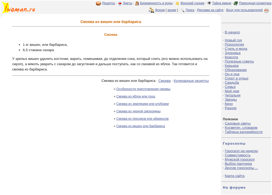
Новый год (233, 40)
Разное (230, 108)
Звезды (231, 99)
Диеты (127, 3)
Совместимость (237, 155)
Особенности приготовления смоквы (143, 89)
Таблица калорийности (243, 132)
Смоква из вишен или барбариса (140, 126)
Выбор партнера (238, 164)
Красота (231, 57)
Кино (229, 104)
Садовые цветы (237, 123)
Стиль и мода (236, 49)
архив (171, 10)
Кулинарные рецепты (191, 81)
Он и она (232, 74)
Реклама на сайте (210, 10)
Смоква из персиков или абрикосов (142, 119)
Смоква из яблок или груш (135, 96)
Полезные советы (239, 61)
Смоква (164, 81)
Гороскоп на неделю (241, 151)
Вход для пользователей (248, 10)
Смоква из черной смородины (138, 111)
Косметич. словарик (241, 128)
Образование (236, 70)
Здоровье (233, 53)
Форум (160, 10)
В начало (232, 32)
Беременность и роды (156, 3)
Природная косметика (255, 3)
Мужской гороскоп (239, 159)
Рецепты (108, 3)
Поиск (190, 10)
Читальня (232, 95)
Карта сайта (234, 176)
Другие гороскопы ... (241, 168)
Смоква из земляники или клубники (142, 104)
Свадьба (232, 83)
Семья (230, 87)
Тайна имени (221, 3)
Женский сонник (192, 3)
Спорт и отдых (236, 78)
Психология (234, 44)
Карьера (232, 66)
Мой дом (232, 91)
